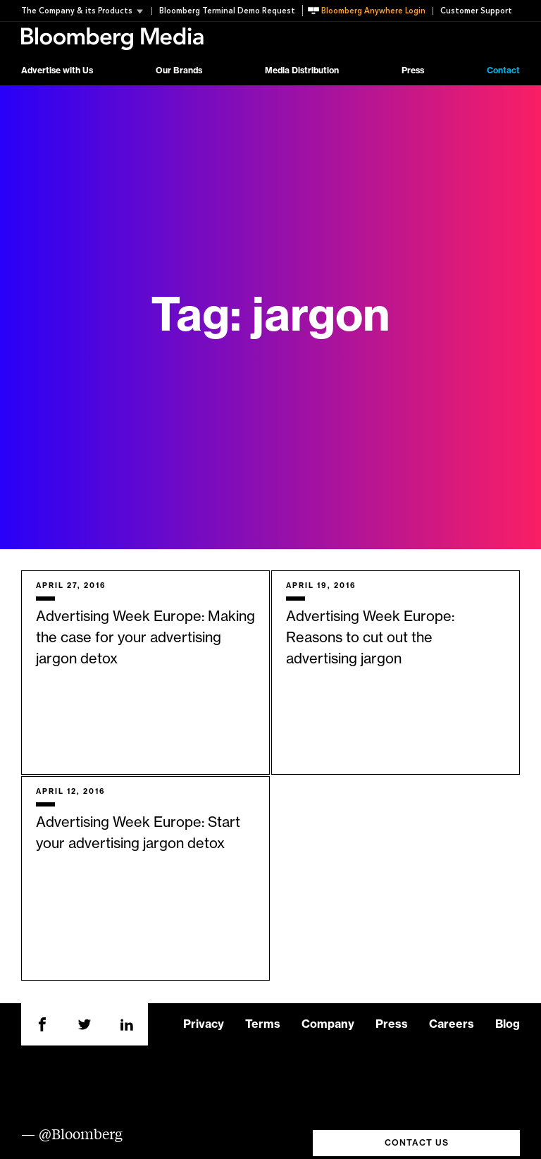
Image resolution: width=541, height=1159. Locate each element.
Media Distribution (302, 70)
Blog (507, 1024)
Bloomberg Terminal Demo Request (227, 11)
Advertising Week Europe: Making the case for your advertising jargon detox (145, 638)
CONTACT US (417, 1143)
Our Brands (179, 70)
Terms (262, 1024)
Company (327, 1024)
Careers (451, 1024)
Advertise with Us (57, 70)
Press (413, 70)
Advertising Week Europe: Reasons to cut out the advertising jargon (370, 638)
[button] (86, 11)
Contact (503, 70)
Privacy (203, 1024)
